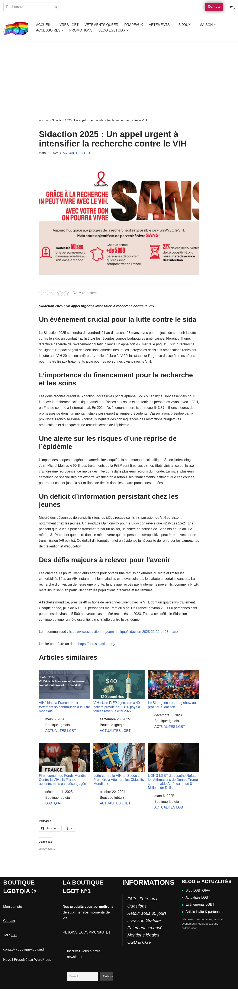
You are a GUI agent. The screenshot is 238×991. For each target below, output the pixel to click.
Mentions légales (143, 937)
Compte (214, 6)
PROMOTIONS (81, 30)
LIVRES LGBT (68, 25)
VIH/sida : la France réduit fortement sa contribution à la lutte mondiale (64, 693)
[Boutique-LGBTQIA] (16, 28)
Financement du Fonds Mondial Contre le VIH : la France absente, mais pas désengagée (64, 765)
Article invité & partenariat (203, 913)
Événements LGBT (198, 906)
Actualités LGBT (196, 899)
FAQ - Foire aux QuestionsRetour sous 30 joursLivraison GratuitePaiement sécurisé (147, 915)
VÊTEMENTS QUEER (102, 25)
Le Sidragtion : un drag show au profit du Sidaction (173, 691)
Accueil (43, 120)
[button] (172, 25)
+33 (14, 937)
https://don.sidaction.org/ (97, 646)
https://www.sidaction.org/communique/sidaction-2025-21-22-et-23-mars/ (124, 633)
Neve (7, 961)
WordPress (42, 961)
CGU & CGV (139, 944)
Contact (9, 923)
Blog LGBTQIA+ (196, 892)
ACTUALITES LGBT (76, 153)
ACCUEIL (43, 25)
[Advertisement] (119, 73)
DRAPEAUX (134, 25)
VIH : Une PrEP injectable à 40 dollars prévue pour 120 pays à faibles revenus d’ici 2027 (119, 693)
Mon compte (12, 909)
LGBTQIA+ (53, 805)
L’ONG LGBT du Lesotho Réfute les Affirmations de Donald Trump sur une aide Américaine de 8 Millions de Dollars (173, 767)
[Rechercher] (27, 7)
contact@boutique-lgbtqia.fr (24, 951)
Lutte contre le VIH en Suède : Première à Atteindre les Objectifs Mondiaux (119, 765)
